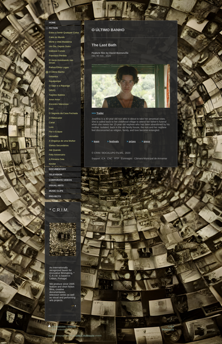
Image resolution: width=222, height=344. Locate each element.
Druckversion (57, 326)
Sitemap (71, 326)
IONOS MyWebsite (85, 335)
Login (171, 326)
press (147, 141)
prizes (132, 141)
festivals (114, 141)
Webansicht (168, 329)
